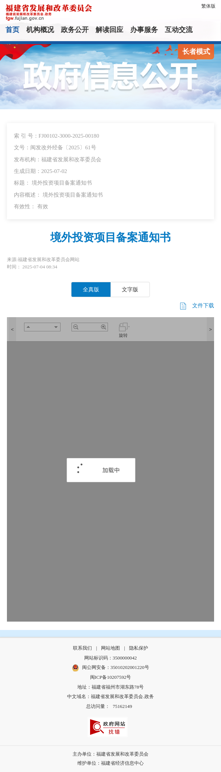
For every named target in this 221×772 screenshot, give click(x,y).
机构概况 (40, 30)
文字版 (130, 289)
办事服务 (144, 30)
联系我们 (82, 648)
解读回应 (109, 30)
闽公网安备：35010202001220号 (110, 667)
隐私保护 (138, 648)
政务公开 (75, 30)
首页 (12, 30)
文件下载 (196, 306)
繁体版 (208, 6)
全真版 (91, 289)
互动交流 (179, 30)
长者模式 (196, 51)
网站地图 (110, 648)
